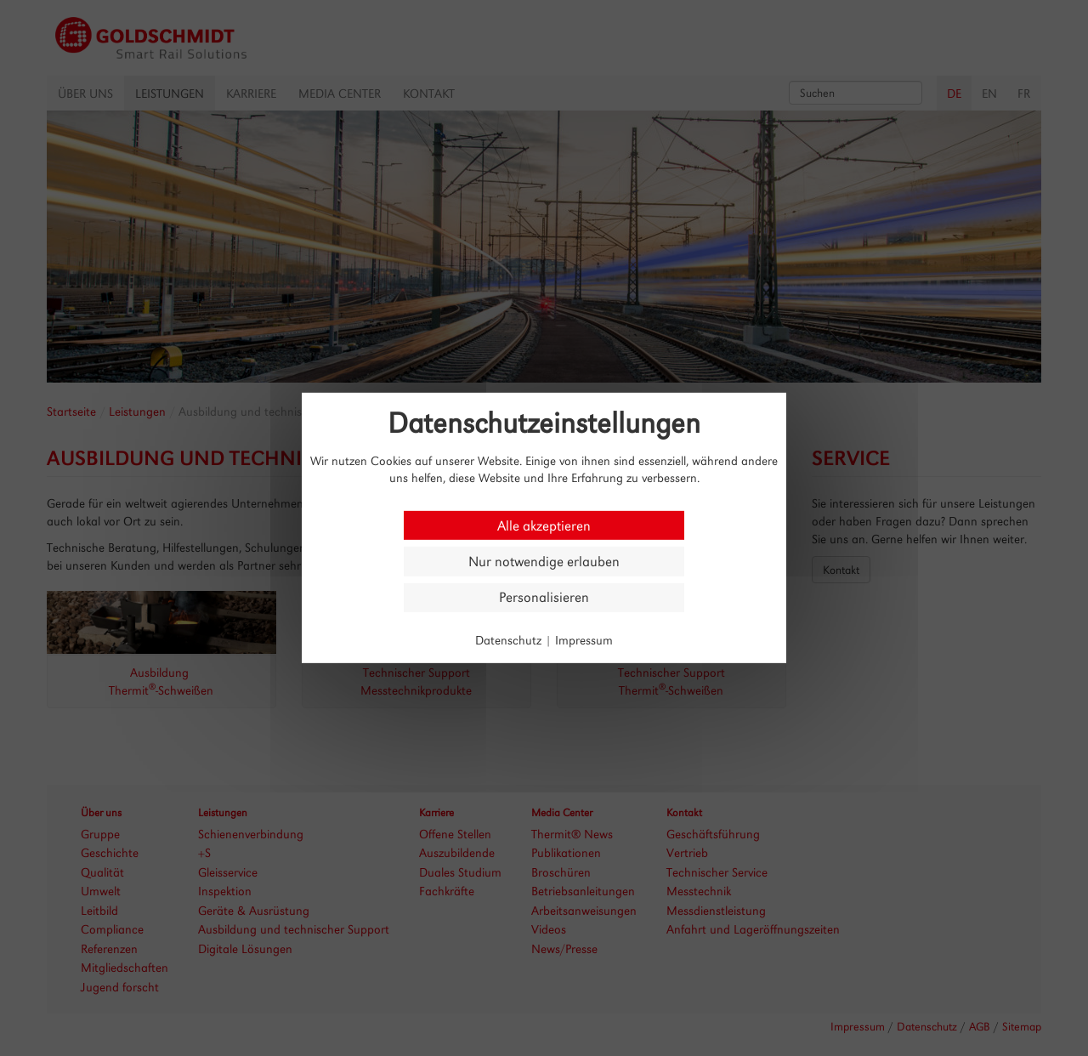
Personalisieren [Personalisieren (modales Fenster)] (544, 597)
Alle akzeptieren (544, 525)
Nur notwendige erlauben (544, 562)
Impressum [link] (584, 640)
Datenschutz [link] (508, 640)
